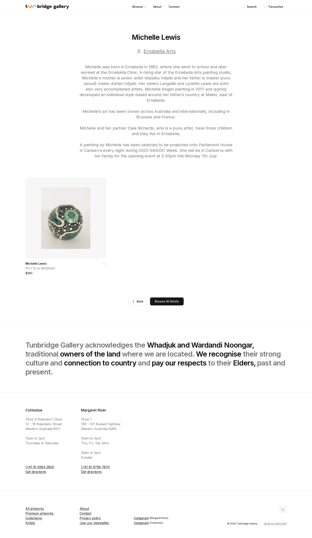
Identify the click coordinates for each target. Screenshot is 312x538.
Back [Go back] (137, 301)
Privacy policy (90, 518)
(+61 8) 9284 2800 (39, 467)
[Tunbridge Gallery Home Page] (47, 7)
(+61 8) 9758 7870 (95, 467)
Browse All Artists (167, 301)
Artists (30, 523)
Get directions (35, 472)
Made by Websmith (275, 523)
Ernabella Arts (160, 51)
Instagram (151, 518)
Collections (33, 518)
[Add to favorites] (104, 263)
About (157, 6)
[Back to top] (283, 509)
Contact (174, 6)
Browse (139, 6)
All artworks (34, 509)
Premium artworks (39, 513)
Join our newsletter (94, 523)
